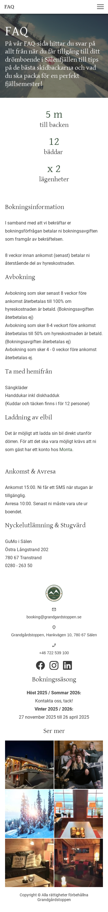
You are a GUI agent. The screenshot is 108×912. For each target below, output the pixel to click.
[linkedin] (67, 665)
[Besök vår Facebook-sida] (40, 665)
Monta (65, 449)
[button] (100, 6)
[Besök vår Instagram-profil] (54, 665)
